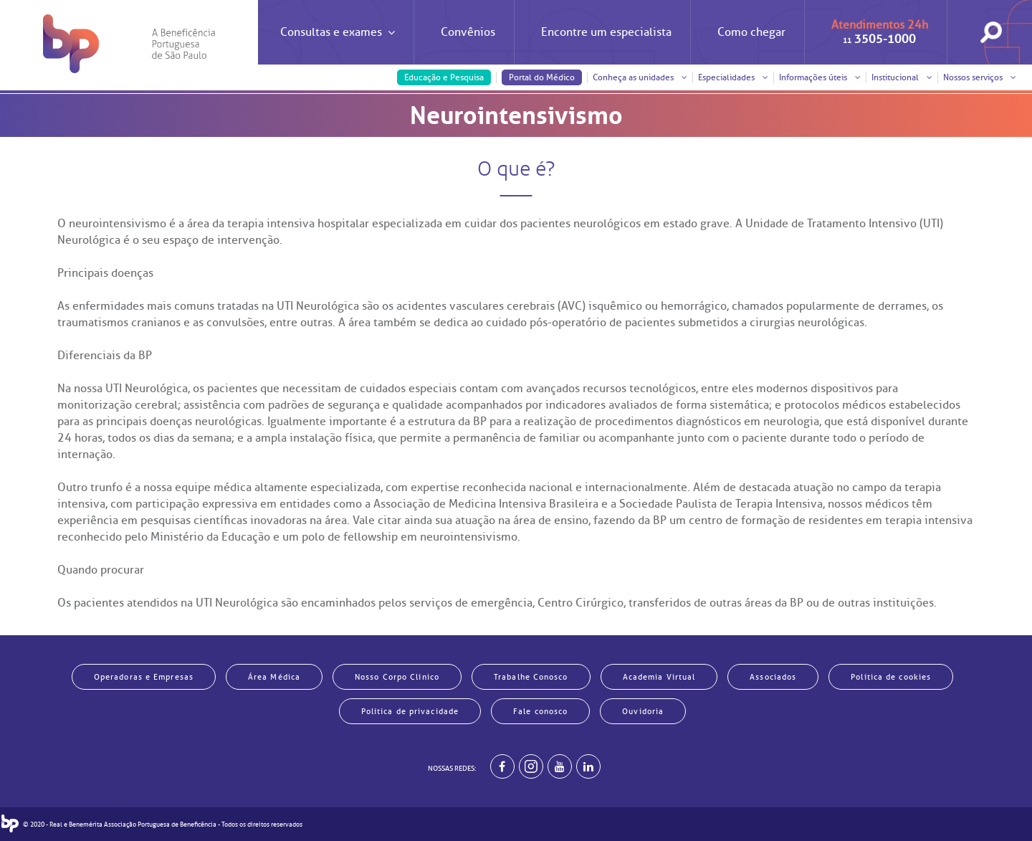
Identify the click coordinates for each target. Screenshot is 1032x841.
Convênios (468, 32)
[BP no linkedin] (588, 766)
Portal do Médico (542, 77)
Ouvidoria (643, 711)
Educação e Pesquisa (444, 77)
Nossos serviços (979, 77)
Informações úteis (820, 77)
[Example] (531, 766)
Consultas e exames (337, 45)
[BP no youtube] (560, 766)
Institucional (901, 77)
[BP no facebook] (502, 766)
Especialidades (733, 77)
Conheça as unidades (640, 77)
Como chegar (751, 32)
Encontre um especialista (606, 32)
